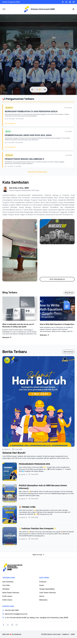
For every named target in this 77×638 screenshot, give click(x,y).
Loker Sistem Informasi (47, 592)
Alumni (41, 596)
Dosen (41, 585)
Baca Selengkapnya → (11, 123)
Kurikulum (42, 582)
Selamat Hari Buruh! (14, 452)
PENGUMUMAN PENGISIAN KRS (34, 464)
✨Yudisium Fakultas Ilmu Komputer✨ (37, 528)
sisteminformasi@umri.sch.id (14, 614)
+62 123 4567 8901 (10, 610)
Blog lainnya (69, 293)
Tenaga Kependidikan (47, 589)
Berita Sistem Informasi (10, 592)
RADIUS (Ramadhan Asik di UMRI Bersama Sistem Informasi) (43, 486)
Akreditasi (5, 589)
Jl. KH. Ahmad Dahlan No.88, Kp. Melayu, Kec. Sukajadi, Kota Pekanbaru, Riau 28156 (35, 617)
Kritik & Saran (7, 600)
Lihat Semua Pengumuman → (38, 172)
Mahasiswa (43, 600)
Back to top (38, 554)
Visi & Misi (6, 585)
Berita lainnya (68, 352)
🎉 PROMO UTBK (27, 507)
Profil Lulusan (7, 596)
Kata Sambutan (7, 582)
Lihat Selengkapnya (57, 279)
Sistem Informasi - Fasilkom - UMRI (61, 634)
